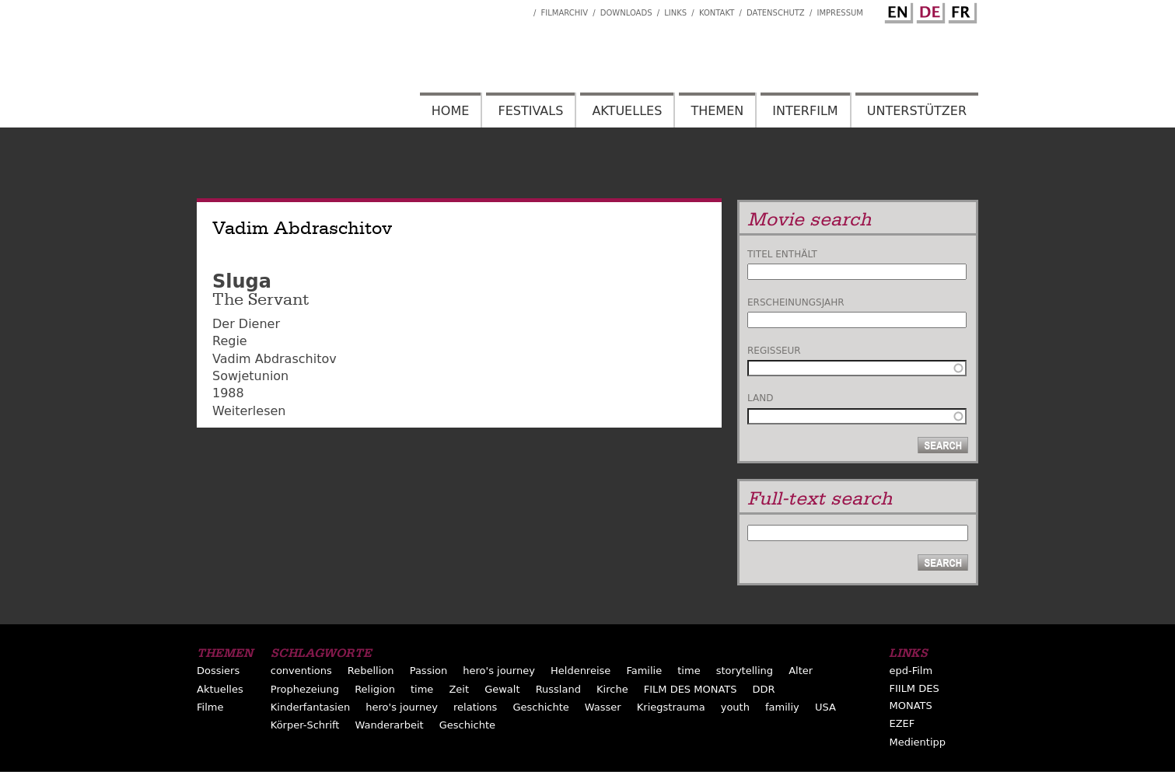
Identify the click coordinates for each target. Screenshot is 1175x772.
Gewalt (501, 689)
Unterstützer (917, 110)
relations (475, 707)
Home (451, 110)
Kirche (612, 689)
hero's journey (499, 670)
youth (735, 707)
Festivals (530, 110)
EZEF (901, 723)
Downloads (626, 13)
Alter (801, 670)
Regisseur (774, 350)
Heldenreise (580, 670)
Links (675, 13)
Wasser (603, 707)
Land (760, 398)
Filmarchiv (564, 13)
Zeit (459, 689)
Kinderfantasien (310, 707)
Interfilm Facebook (521, 9)
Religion (375, 689)
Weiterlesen (248, 410)
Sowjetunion (250, 376)
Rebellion (371, 670)
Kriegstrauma (671, 707)
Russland (558, 689)
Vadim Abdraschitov (274, 358)
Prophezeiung (305, 689)
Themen (717, 110)
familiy (782, 707)
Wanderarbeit (389, 725)
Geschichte (540, 707)
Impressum (840, 13)
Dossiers (218, 670)
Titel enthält (782, 254)
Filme (210, 707)
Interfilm (805, 110)
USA (825, 707)
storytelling (744, 670)
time (688, 670)
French (960, 10)
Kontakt (716, 13)
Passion (429, 670)
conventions (301, 670)
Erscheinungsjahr (796, 302)
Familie (644, 670)
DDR (764, 689)
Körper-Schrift (305, 725)
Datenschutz (776, 13)
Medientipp (917, 742)
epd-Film (910, 670)
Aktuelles (627, 110)
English (897, 10)
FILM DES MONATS (690, 689)
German (928, 10)
